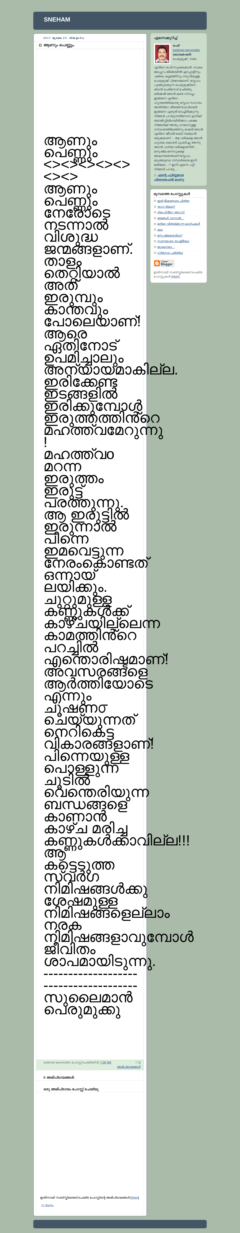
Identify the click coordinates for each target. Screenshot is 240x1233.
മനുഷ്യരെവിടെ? (170, 235)
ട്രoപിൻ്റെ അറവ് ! (171, 212)
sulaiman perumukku (186, 50)
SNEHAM (57, 19)
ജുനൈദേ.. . (166, 247)
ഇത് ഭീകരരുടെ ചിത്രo (173, 201)
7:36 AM (105, 1062)
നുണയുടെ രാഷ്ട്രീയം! (173, 241)
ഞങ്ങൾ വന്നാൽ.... (170, 218)
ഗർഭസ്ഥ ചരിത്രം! (170, 253)
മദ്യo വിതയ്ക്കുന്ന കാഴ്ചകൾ (178, 224)
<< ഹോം (47, 1205)
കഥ (160, 229)
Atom (134, 1197)
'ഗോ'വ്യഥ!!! (166, 206)
